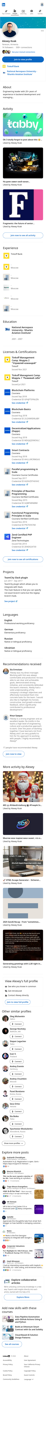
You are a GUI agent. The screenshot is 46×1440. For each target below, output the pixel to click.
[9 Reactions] (6, 1240)
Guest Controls (29, 1375)
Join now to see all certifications (23, 559)
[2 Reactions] (4, 1211)
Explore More (23, 1297)
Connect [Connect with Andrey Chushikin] (17, 1086)
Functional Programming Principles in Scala (25, 514)
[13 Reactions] (6, 1255)
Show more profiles (13, 1143)
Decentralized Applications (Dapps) (26, 430)
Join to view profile (23, 59)
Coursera (16, 393)
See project (11, 601)
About (26, 1356)
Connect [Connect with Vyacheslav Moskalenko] (17, 1136)
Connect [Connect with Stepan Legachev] (17, 1049)
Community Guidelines (11, 1379)
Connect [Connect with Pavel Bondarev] (17, 1099)
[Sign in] (42, 4)
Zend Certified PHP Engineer (22, 536)
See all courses (12, 1344)
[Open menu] (42, 30)
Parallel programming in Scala (25, 470)
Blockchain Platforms (23, 390)
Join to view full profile (17, 1002)
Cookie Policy (7, 1371)
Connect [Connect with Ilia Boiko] (17, 1124)
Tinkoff (15, 366)
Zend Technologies (20, 540)
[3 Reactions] (4, 1226)
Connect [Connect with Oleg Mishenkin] (17, 1024)
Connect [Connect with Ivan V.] (17, 1061)
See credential (20, 403)
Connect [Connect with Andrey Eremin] (17, 1074)
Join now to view (13, 754)
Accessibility (7, 1360)
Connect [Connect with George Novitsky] (17, 1036)
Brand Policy (7, 1375)
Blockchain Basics (21, 409)
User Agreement (30, 1360)
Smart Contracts (20, 450)
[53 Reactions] (6, 1166)
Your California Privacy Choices (32, 1365)
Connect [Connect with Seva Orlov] (17, 1111)
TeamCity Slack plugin (16, 577)
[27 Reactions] (7, 1196)
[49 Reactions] (7, 1270)
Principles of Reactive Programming (23, 492)
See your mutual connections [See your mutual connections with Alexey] (23, 52)
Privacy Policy (8, 1364)
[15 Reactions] (6, 1181)
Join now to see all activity (23, 235)
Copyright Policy (30, 1371)
